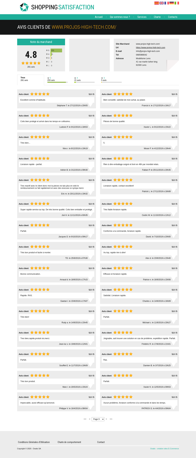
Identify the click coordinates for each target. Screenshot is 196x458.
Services (141, 16)
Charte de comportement (69, 442)
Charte (157, 16)
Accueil (99, 16)
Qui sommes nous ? (120, 16)
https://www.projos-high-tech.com (150, 47)
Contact (101, 442)
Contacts (172, 16)
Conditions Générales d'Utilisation (34, 442)
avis (31, 67)
